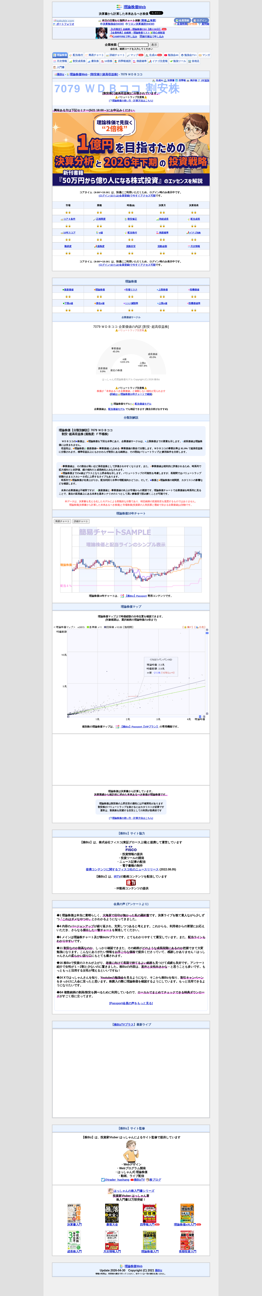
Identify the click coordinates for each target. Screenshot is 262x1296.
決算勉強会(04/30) (112, 23)
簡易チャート (94, 55)
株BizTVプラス (124, 1024)
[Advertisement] (131, 759)
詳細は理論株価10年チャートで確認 (130, 394)
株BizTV (137, 1179)
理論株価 (60, 55)
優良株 (93, 61)
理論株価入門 (150, 1251)
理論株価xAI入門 (185, 1224)
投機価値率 (194, 303)
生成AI (151, 55)
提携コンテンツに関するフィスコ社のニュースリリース (122, 869)
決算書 (169, 80)
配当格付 (76, 55)
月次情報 (60, 61)
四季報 (180, 80)
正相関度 (101, 219)
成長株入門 (74, 1251)
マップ (132, 55)
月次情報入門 (112, 1251)
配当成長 (195, 219)
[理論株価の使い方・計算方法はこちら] (131, 100)
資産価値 (69, 289)
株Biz (59, 74)
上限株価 (163, 289)
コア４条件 (69, 219)
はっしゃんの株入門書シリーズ (131, 1190)
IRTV (117, 876)
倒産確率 (140, 61)
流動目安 (131, 246)
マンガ (204, 55)
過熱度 (100, 246)
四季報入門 (147, 1224)
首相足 (193, 61)
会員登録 (182, 20)
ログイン (200, 20)
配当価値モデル (141, 403)
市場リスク (131, 289)
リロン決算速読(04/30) (139, 23)
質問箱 (203, 23)
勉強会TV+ (189, 55)
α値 (101, 232)
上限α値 (163, 303)
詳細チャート (115, 55)
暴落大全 (112, 1224)
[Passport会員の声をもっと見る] (131, 1003)
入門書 (58, 67)
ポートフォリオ (63, 24)
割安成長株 (77, 61)
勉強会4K (171, 55)
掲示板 (191, 80)
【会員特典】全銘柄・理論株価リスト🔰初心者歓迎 (137, 32)
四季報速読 (122, 61)
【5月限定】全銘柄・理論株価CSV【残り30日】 (135, 29)
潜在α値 (100, 303)
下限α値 (68, 303)
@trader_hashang (115, 1179)
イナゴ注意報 (158, 61)
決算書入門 (74, 1224)
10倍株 (106, 61)
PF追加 (203, 80)
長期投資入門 (187, 1251)
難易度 (68, 246)
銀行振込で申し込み (152, 36)
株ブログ (153, 1179)
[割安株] (95, 74)
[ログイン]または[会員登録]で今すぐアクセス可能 (127, 195)
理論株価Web (135, 7)
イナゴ (195, 232)
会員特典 (180, 23)
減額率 (131, 303)
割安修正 (132, 219)
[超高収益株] (110, 74)
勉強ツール (178, 61)
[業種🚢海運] (148, 20)
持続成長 (163, 219)
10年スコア (69, 232)
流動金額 (162, 246)
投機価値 (194, 289)
